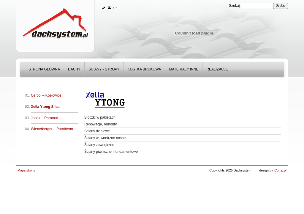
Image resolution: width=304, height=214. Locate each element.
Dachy (74, 69)
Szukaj (234, 6)
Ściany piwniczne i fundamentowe (111, 152)
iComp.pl (280, 170)
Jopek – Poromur (44, 118)
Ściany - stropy (103, 69)
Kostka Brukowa (144, 69)
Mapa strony (26, 170)
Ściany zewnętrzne (99, 145)
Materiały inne (183, 69)
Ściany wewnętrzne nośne (105, 138)
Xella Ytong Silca (45, 107)
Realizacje (217, 69)
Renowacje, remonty (100, 124)
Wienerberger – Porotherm (52, 129)
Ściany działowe (97, 131)
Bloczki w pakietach (99, 117)
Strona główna (44, 69)
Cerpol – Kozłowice (46, 95)
